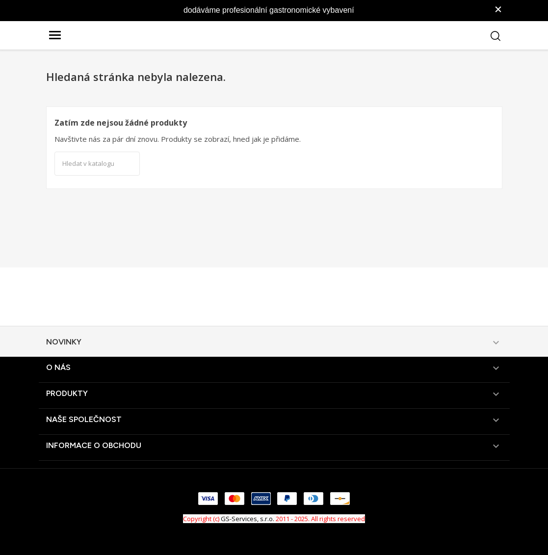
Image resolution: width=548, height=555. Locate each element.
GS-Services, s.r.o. (247, 518)
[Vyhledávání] (97, 164)
